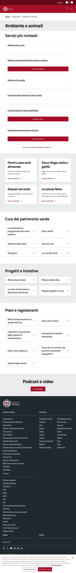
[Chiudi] (73, 558)
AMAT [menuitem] (5, 496)
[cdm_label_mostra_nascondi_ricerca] (67, 9)
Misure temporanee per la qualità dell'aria (20, 321)
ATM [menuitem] (4, 489)
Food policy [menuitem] (6, 466)
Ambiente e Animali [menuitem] (45, 418)
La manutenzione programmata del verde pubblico (18, 231)
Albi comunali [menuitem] (7, 431)
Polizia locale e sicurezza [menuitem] (62, 423)
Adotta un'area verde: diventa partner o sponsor (28, 60)
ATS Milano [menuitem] (6, 486)
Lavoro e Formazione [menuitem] (46, 441)
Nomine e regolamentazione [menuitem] (12, 444)
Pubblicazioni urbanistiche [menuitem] (11, 453)
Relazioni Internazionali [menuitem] (11, 460)
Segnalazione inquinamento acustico (23, 130)
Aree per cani (48, 243)
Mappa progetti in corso (53, 291)
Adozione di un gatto (16, 80)
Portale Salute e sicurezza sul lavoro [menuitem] (15, 512)
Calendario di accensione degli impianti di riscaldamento (19, 335)
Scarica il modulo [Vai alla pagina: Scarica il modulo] (38, 139)
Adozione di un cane (16, 45)
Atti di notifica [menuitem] (7, 434)
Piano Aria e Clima (50, 321)
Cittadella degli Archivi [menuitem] (10, 441)
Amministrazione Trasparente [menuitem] (13, 422)
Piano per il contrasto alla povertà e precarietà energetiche (53, 351)
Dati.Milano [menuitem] (6, 469)
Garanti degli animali (17, 363)
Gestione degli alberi (17, 243)
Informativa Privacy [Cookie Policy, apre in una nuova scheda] (56, 566)
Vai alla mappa (13, 178)
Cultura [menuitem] (41, 428)
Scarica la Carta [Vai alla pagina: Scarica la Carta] (38, 119)
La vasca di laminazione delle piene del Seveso (18, 291)
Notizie (41, 535)
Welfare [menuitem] (59, 438)
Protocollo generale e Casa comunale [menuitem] (15, 438)
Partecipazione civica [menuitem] (64, 418)
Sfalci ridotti (47, 231)
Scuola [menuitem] (59, 431)
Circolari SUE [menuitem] (7, 457)
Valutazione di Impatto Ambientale (52, 335)
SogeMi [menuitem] (5, 521)
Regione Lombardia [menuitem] (9, 480)
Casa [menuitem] (40, 425)
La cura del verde (49, 253)
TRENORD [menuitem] (6, 508)
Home (7, 16)
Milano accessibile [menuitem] (45, 447)
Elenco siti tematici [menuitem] (9, 524)
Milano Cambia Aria (51, 280)
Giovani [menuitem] (41, 434)
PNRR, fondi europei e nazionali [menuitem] (13, 463)
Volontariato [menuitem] (61, 447)
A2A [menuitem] (4, 499)
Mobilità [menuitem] (42, 444)
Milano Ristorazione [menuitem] (9, 515)
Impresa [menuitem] (42, 438)
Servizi (5, 535)
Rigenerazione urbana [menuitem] (64, 428)
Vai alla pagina (38, 389)
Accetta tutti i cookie (45, 570)
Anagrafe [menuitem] (42, 422)
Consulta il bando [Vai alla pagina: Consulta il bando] (38, 69)
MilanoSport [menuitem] (7, 518)
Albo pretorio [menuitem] (7, 425)
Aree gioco (12, 253)
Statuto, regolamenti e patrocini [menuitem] (13, 428)
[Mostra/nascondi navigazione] (71, 9)
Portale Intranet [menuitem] (8, 531)
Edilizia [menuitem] (41, 431)
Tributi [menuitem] (59, 444)
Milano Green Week (17, 280)
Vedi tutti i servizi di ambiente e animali (36, 147)
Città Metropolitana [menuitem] (9, 483)
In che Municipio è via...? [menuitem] (11, 528)
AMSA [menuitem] (5, 493)
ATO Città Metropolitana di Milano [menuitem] (14, 505)
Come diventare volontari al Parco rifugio (25, 95)
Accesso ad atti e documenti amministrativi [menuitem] (17, 447)
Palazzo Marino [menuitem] (8, 418)
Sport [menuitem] (59, 441)
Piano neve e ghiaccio (18, 350)
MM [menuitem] (4, 502)
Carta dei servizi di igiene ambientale (23, 110)
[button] (61, 2)
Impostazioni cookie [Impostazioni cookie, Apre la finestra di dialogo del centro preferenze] (29, 570)
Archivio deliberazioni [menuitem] (10, 450)
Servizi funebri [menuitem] (62, 434)
